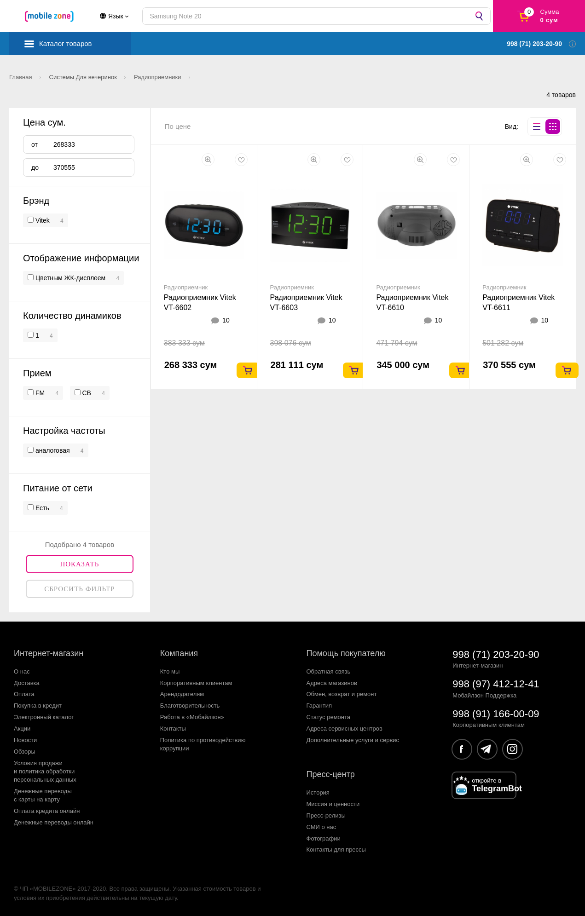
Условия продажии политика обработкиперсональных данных (45, 771)
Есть (41, 508)
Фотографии (324, 838)
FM (39, 393)
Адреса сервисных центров (344, 728)
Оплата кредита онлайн (47, 810)
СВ (86, 393)
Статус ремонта (329, 717)
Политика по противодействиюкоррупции (203, 744)
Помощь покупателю (346, 653)
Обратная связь (329, 671)
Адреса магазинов (332, 683)
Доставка (27, 683)
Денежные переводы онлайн (53, 822)
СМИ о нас (321, 827)
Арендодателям (182, 694)
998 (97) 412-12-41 (495, 684)
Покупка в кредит (38, 705)
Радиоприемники (158, 77)
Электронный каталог (44, 717)
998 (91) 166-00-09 (495, 714)
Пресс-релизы (326, 815)
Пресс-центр (331, 774)
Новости (25, 740)
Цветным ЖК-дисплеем (69, 278)
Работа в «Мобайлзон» (192, 717)
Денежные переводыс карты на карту (43, 795)
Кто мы (170, 671)
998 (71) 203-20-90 (495, 654)
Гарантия (319, 705)
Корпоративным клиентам (196, 683)
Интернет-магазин (48, 653)
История (318, 792)
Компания (179, 653)
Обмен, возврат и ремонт (342, 694)
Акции (22, 728)
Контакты (173, 728)
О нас (22, 671)
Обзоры (24, 751)
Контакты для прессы (336, 849)
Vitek (42, 220)
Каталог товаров (65, 43)
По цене (178, 126)
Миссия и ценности (333, 804)
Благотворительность (190, 705)
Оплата (24, 694)
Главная (21, 77)
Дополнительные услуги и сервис (353, 740)
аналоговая (52, 450)
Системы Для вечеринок (84, 77)
